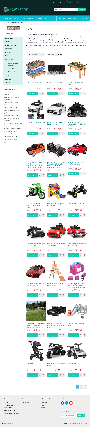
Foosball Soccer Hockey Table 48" (75, 83)
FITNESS (47, 18)
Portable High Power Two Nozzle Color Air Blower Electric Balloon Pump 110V (77, 285)
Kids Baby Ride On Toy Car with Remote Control (76, 163)
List (86, 54)
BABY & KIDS (62, 18)
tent (15, 139)
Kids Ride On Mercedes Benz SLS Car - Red (56, 244)
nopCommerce (11, 423)
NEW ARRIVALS (73, 18)
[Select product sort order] (37, 54)
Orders (43, 405)
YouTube (71, 403)
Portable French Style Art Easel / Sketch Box (55, 284)
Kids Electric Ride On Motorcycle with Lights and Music (35, 205)
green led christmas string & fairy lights (12, 119)
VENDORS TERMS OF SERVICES (11, 413)
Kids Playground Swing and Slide (76, 324)
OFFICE (16, 18)
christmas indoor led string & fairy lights (12, 98)
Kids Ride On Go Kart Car (76, 203)
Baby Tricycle (31, 363)
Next (85, 387)
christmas (7, 94)
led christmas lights (16, 128)
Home (5, 23)
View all (6, 143)
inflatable (6, 128)
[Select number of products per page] (54, 54)
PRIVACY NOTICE (7, 408)
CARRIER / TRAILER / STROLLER (13, 64)
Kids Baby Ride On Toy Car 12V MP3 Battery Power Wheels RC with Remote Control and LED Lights (35, 165)
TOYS (9, 75)
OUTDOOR (39, 18)
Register (54, 2)
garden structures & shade (11, 115)
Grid (83, 54)
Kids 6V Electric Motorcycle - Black (56, 364)
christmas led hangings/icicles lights (12, 103)
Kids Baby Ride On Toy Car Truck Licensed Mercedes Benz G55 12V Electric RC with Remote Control (55, 165)
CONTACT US (25, 402)
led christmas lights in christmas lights (10, 132)
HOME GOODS (7, 18)
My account (44, 402)
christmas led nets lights (11, 107)
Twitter (66, 403)
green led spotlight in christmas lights (13, 124)
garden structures (9, 113)
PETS (53, 18)
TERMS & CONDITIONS (9, 405)
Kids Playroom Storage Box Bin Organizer (56, 204)
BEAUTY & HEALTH (27, 18)
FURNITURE (11, 68)
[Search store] (66, 9)
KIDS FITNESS (11, 72)
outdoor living (11, 136)
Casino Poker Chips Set (54, 82)
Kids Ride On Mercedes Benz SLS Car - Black (36, 244)
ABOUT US (5, 402)
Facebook (62, 403)
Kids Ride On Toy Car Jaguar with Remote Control (35, 284)
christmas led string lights (11, 110)
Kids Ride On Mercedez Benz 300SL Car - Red (77, 244)
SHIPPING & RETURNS (9, 410)
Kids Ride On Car (73, 363)
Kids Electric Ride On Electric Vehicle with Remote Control (56, 325)
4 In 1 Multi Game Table (34, 82)
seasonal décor (8, 139)
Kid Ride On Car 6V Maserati (36, 122)
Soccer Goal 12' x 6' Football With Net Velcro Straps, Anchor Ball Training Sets (36, 325)
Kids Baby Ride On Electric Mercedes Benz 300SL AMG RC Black (76, 124)
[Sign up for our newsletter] (69, 415)
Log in (60, 2)
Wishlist (43, 408)
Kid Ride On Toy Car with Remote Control (55, 123)
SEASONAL (83, 18)
